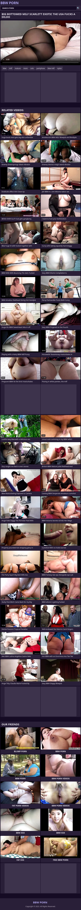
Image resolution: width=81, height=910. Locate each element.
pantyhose (41, 68)
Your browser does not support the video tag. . (40, 42)
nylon (59, 68)
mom (25, 68)
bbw (4, 68)
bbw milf (51, 68)
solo (32, 68)
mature (18, 68)
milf (10, 68)
